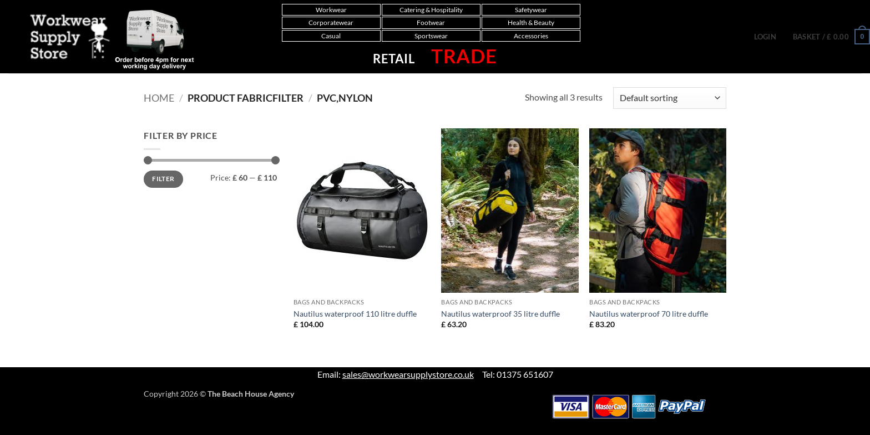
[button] (765, 37)
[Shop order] (669, 98)
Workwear (331, 10)
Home (159, 98)
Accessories (531, 36)
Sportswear (431, 36)
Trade (464, 56)
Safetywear (531, 10)
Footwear (431, 22)
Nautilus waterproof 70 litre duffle (648, 313)
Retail (393, 58)
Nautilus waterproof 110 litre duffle (355, 313)
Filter (163, 178)
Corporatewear (330, 22)
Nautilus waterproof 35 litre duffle (500, 313)
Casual (331, 36)
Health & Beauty (531, 22)
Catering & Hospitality (431, 10)
